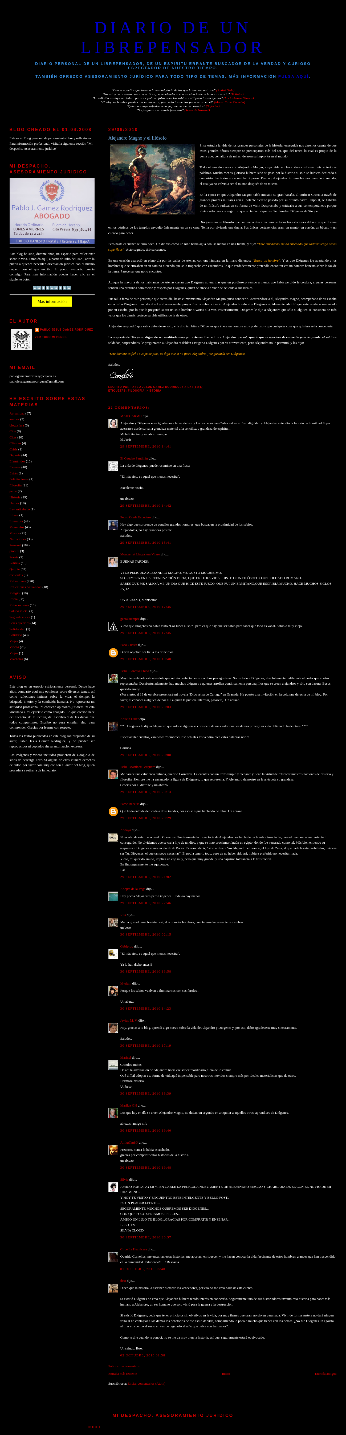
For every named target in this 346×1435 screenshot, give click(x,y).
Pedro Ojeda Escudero (135, 517)
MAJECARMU (131, 416)
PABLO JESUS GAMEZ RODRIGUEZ (66, 329)
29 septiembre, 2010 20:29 (146, 818)
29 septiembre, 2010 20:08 (146, 755)
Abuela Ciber (129, 719)
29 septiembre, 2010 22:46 (146, 903)
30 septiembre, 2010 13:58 (146, 971)
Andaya (125, 830)
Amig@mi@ (129, 1142)
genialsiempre (130, 619)
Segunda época (20, 617)
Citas (13, 437)
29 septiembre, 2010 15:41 (146, 542)
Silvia (124, 1179)
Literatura (16, 521)
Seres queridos (20, 623)
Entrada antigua (325, 1374)
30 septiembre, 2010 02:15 (146, 934)
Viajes (14, 641)
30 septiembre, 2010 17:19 (146, 1045)
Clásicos (15, 443)
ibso (123, 1281)
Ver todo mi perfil (51, 337)
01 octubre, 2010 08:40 (142, 1269)
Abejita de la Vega (132, 889)
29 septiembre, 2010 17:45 (146, 633)
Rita (123, 915)
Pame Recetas (130, 804)
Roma (14, 599)
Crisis (14, 449)
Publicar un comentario (124, 1366)
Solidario (16, 635)
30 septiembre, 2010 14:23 (146, 1008)
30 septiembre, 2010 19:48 (146, 1167)
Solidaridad (17, 629)
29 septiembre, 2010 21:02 (146, 877)
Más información (52, 301)
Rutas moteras (19, 605)
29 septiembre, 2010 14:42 (146, 505)
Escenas (15, 467)
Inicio (226, 1374)
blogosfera (17, 425)
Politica (15, 563)
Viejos (14, 653)
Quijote (15, 569)
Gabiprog (126, 946)
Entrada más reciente (122, 1374)
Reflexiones (18, 581)
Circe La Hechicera (133, 1249)
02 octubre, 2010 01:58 (142, 1355)
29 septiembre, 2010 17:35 (146, 607)
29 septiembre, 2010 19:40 (146, 659)
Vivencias (16, 659)
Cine (13, 431)
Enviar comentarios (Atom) (146, 1383)
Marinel (125, 1057)
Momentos (17, 527)
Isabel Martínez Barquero (137, 767)
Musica (15, 533)
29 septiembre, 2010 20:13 (146, 792)
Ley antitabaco (20, 509)
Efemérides (17, 461)
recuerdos (16, 575)
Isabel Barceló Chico (134, 671)
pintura (14, 551)
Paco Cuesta (128, 645)
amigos (14, 419)
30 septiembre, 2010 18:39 (146, 1093)
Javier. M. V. (129, 1020)
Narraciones (18, 539)
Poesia (14, 557)
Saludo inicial (19, 611)
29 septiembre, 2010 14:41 (146, 446)
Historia (153, 390)
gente (13, 491)
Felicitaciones (19, 479)
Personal (15, 545)
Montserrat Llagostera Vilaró (140, 554)
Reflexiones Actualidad (26, 587)
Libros (14, 515)
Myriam (125, 983)
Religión (15, 593)
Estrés (14, 473)
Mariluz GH (128, 1105)
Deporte (15, 455)
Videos (14, 647)
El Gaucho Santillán (134, 458)
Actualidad (17, 413)
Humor (14, 503)
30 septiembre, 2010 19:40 (146, 1130)
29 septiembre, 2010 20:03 (146, 707)
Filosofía (136, 390)
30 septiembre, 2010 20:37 (146, 1237)
